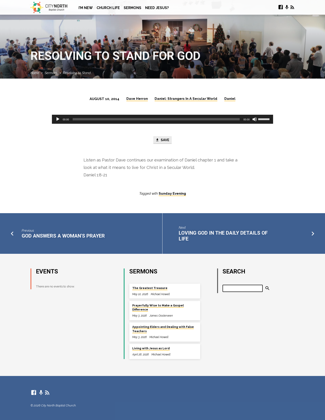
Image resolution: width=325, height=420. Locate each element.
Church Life (108, 8)
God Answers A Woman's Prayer (63, 236)
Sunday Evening (172, 194)
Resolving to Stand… (77, 73)
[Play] (58, 119)
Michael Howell (160, 294)
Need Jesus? (157, 8)
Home (34, 73)
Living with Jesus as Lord (151, 348)
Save (162, 140)
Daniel (229, 99)
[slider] (156, 119)
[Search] (243, 288)
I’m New (86, 8)
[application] (162, 119)
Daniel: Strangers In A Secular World (186, 99)
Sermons (132, 8)
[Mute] (254, 119)
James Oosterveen (161, 315)
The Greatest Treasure (149, 288)
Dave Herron (137, 99)
